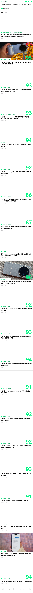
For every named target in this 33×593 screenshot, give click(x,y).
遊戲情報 (9, 196)
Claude (29, 4)
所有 (2, 12)
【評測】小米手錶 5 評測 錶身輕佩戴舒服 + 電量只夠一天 (16, 500)
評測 (6, 12)
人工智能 (4, 251)
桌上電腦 (13, 114)
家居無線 (9, 114)
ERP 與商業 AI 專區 (17, 4)
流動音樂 (9, 224)
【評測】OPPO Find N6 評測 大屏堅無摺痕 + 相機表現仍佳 (16, 581)
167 (23, 589)
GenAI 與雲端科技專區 (6, 4)
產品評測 (4, 59)
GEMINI (24, 4)
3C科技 (4, 114)
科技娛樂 (4, 196)
